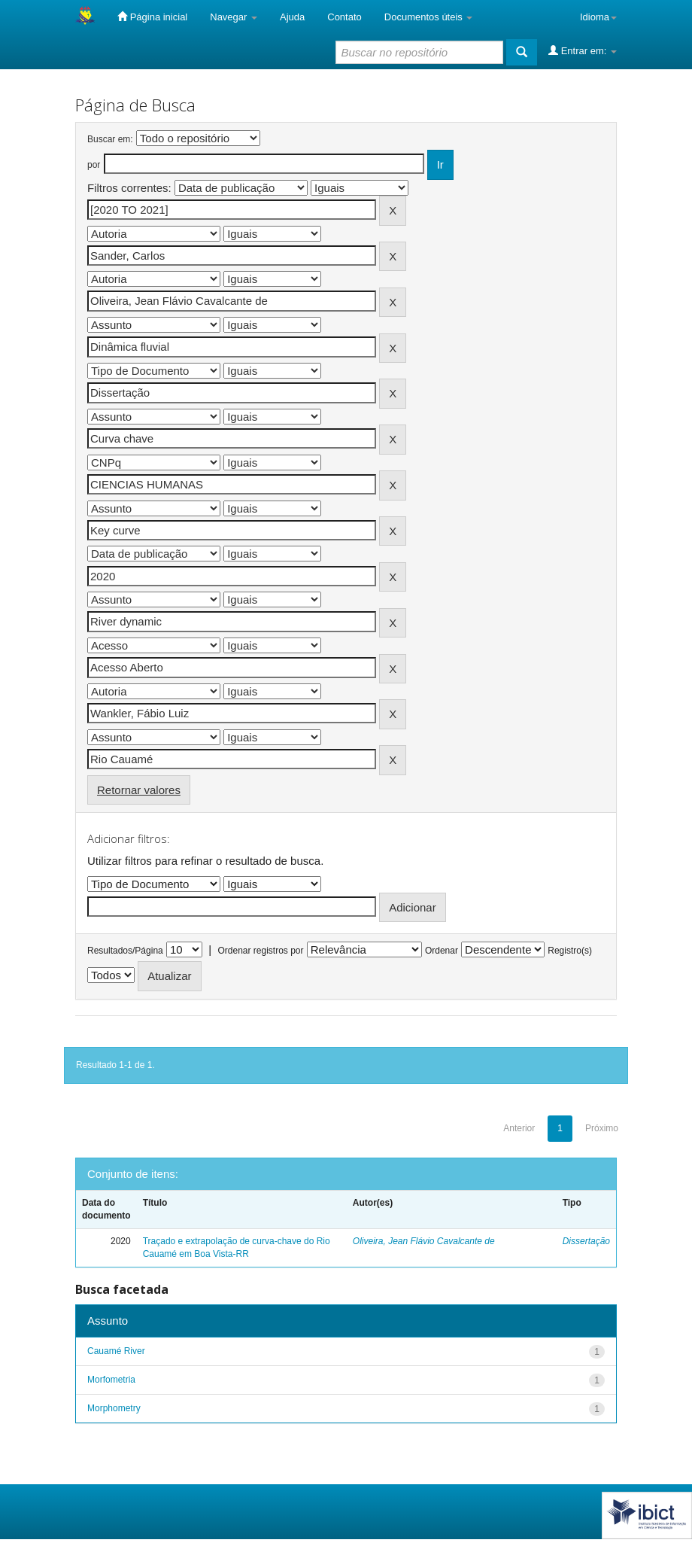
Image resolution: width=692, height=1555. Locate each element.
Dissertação (586, 1241)
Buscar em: (110, 139)
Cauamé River (116, 1351)
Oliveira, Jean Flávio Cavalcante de (424, 1241)
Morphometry (114, 1408)
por (93, 165)
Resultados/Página (125, 950)
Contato (344, 17)
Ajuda (292, 17)
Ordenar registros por (260, 950)
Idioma (598, 17)
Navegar (233, 17)
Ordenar (441, 950)
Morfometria (111, 1379)
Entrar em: (582, 50)
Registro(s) (570, 950)
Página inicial (152, 17)
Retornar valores (139, 790)
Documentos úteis (428, 17)
